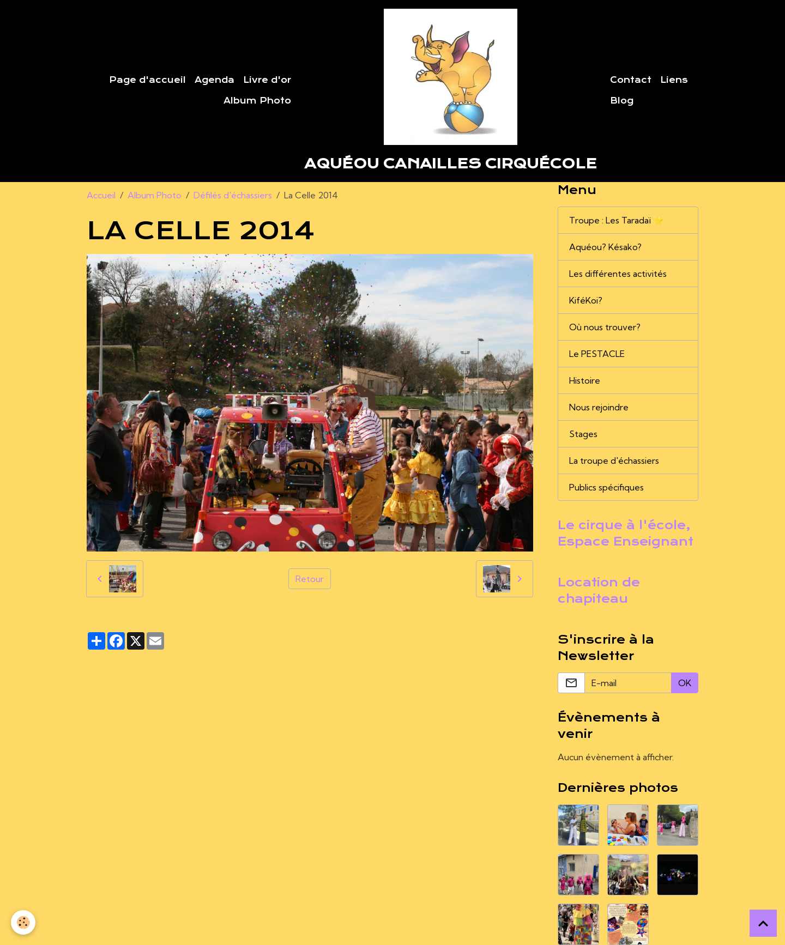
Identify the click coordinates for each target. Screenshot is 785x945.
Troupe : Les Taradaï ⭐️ (616, 220)
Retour (309, 578)
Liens (674, 80)
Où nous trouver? (605, 327)
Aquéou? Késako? (605, 246)
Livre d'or (267, 80)
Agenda (214, 80)
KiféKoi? (585, 300)
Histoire (584, 380)
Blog (621, 101)
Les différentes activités (618, 273)
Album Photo (257, 101)
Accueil (101, 195)
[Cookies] (23, 922)
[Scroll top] (763, 923)
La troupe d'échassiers (614, 460)
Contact (630, 80)
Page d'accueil (147, 80)
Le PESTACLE (597, 353)
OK (684, 682)
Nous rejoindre (599, 407)
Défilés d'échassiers (233, 195)
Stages (583, 433)
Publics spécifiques (606, 487)
